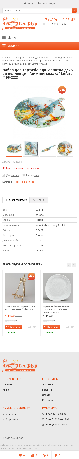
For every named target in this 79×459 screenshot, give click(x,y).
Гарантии (47, 389)
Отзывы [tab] (39, 199)
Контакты (47, 400)
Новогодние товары (38, 57)
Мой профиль (10, 419)
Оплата (46, 394)
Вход (28, 3)
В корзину (13, 326)
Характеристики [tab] (16, 199)
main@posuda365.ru (57, 424)
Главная (6, 57)
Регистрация (46, 3)
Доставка (47, 384)
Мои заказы (9, 413)
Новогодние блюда (12, 60)
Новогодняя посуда (63, 57)
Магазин (7, 384)
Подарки (19, 57)
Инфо (5, 389)
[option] (14, 148)
